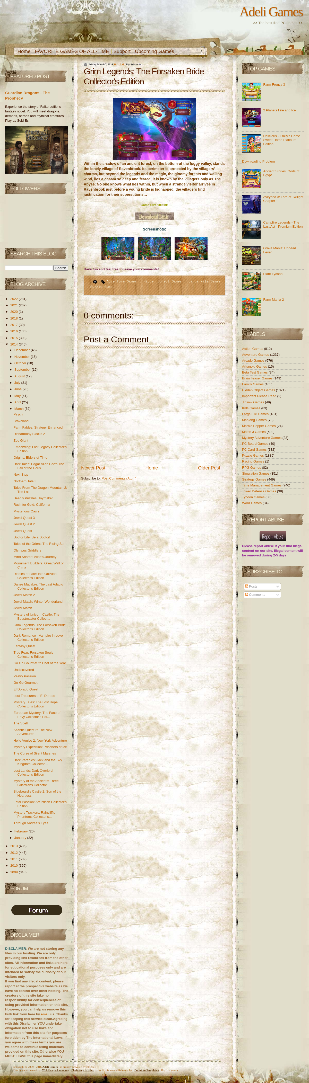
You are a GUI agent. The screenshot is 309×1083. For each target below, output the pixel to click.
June (18, 389)
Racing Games (253, 461)
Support (122, 51)
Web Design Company (55, 1069)
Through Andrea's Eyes (30, 823)
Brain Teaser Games (257, 378)
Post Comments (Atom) (119, 478)
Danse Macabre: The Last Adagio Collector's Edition (38, 586)
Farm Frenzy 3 (274, 84)
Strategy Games (254, 479)
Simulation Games (256, 473)
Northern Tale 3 (24, 481)
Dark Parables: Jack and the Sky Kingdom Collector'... (37, 762)
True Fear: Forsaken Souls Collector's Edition (33, 655)
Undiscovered (23, 670)
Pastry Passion (24, 676)
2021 (14, 305)
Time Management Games (262, 485)
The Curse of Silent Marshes (34, 753)
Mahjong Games (255, 420)
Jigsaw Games (253, 402)
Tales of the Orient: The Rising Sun (39, 544)
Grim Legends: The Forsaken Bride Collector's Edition (39, 627)
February (21, 831)
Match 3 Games (254, 432)
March (19, 409)
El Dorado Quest (25, 689)
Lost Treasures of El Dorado (34, 696)
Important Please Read (259, 396)
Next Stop (20, 474)
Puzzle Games (102, 287)
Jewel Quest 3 (24, 518)
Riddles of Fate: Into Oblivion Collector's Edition (34, 576)
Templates (146, 1069)
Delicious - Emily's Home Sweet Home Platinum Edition (281, 140)
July (17, 383)
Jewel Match (22, 608)
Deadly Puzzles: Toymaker (33, 498)
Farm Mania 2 (273, 299)
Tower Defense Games (259, 491)
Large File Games (204, 281)
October (20, 363)
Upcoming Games (154, 51)
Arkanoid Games (255, 366)
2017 (14, 325)
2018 (14, 318)
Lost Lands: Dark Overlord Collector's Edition (33, 773)
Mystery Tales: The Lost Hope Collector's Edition (35, 704)
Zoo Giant (20, 440)
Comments (255, 595)
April (18, 402)
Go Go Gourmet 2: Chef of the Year (39, 663)
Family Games (253, 384)
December (22, 350)
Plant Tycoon (272, 274)
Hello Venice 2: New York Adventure (40, 740)
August (20, 376)
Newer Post (93, 468)
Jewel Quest (22, 531)
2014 (14, 344)
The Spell (20, 723)
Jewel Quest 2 (24, 524)
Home (24, 51)
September (23, 369)
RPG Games (252, 467)
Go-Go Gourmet (25, 683)
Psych (17, 414)
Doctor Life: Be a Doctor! (31, 537)
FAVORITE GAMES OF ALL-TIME (72, 51)
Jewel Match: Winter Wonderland (38, 601)
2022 (14, 299)
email (45, 1014)
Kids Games (251, 408)
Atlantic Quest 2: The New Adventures (32, 732)
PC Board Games (255, 444)
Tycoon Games (253, 497)
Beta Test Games (255, 372)
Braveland (21, 421)
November (22, 357)
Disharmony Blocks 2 (29, 434)
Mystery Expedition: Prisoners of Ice (40, 747)
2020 (14, 312)
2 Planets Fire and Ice (279, 110)
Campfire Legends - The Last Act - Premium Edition (283, 224)
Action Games (253, 349)
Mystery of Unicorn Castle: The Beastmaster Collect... (36, 616)
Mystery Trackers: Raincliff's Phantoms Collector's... (34, 815)
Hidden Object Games (163, 281)
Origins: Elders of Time (30, 457)
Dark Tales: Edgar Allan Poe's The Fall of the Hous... (38, 466)
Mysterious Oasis (26, 511)
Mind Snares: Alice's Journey (34, 557)
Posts (251, 586)
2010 (14, 865)
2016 (14, 331)
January (20, 838)
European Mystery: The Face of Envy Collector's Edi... (36, 715)
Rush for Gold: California (31, 505)
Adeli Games (271, 11)
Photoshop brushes (82, 1069)
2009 (14, 872)
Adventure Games (123, 281)
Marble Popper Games (259, 426)
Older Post (209, 468)
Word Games (252, 503)
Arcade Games (253, 360)
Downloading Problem (258, 161)
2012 (14, 853)
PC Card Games (255, 449)
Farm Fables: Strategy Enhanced (38, 427)
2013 (14, 846)
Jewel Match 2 (24, 595)
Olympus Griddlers (27, 550)
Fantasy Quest (24, 646)
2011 (14, 859)
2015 (14, 338)
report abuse (264, 546)
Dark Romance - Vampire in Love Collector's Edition (38, 638)
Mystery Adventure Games (262, 438)
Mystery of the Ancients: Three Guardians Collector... (35, 783)
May (18, 396)
